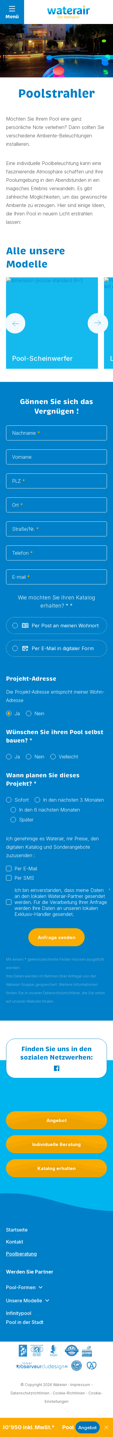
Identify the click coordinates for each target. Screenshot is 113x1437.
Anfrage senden (56, 944)
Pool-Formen (21, 1293)
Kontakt (14, 1247)
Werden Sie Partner (29, 1277)
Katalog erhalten (56, 1168)
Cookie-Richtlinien (69, 1394)
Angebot (56, 1120)
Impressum (80, 1385)
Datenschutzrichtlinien (30, 1394)
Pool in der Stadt (24, 1328)
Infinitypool (18, 1319)
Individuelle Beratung (56, 1144)
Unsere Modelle (24, 1306)
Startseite (17, 1235)
